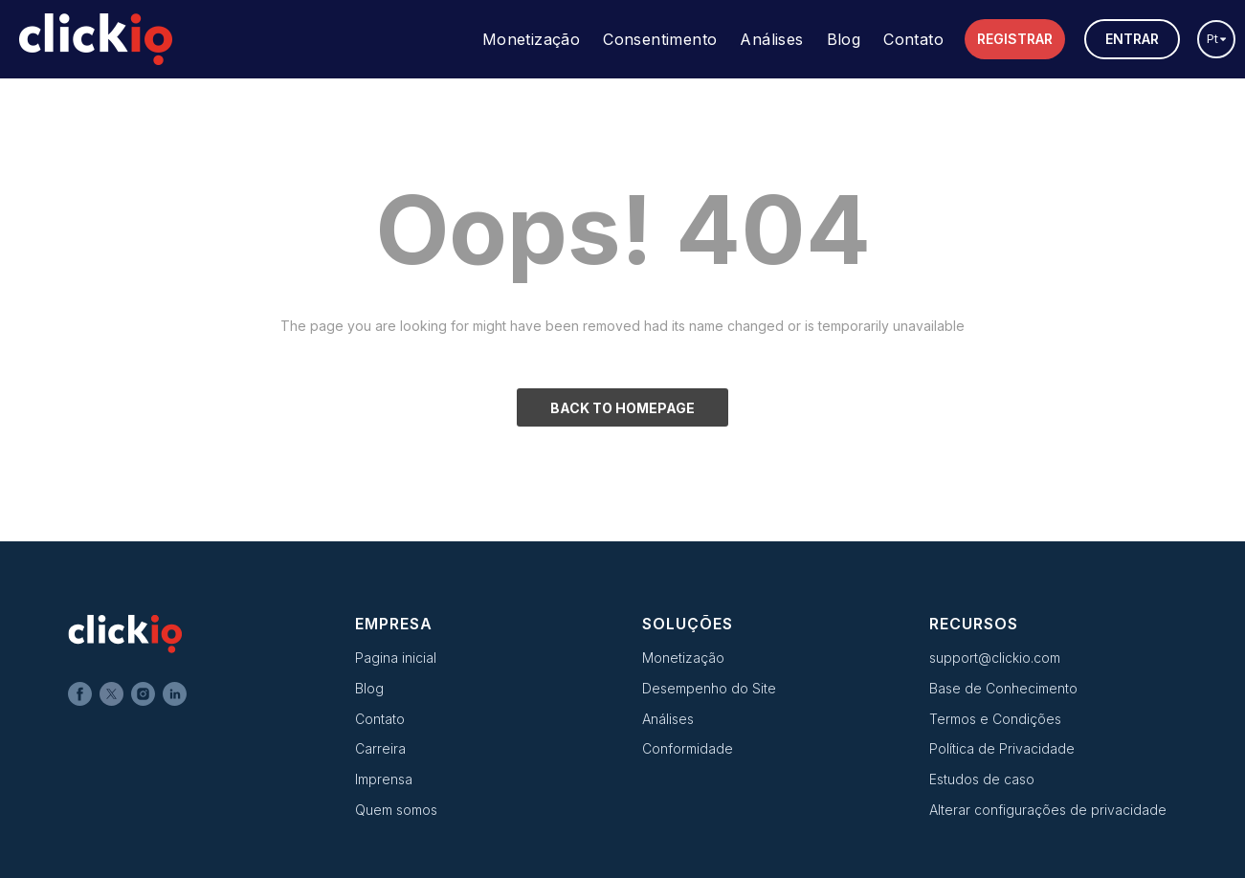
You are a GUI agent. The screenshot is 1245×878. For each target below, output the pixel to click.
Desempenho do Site (709, 688)
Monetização (531, 39)
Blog (844, 39)
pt (1217, 38)
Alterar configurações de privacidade (1048, 809)
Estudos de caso (981, 779)
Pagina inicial (395, 657)
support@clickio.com (994, 657)
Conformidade (687, 748)
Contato (913, 39)
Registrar (1015, 39)
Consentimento (660, 39)
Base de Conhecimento (1003, 688)
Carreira (380, 748)
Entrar (1132, 39)
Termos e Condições (995, 719)
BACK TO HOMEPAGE (622, 408)
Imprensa (383, 779)
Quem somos (396, 809)
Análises (771, 39)
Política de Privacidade (1002, 748)
